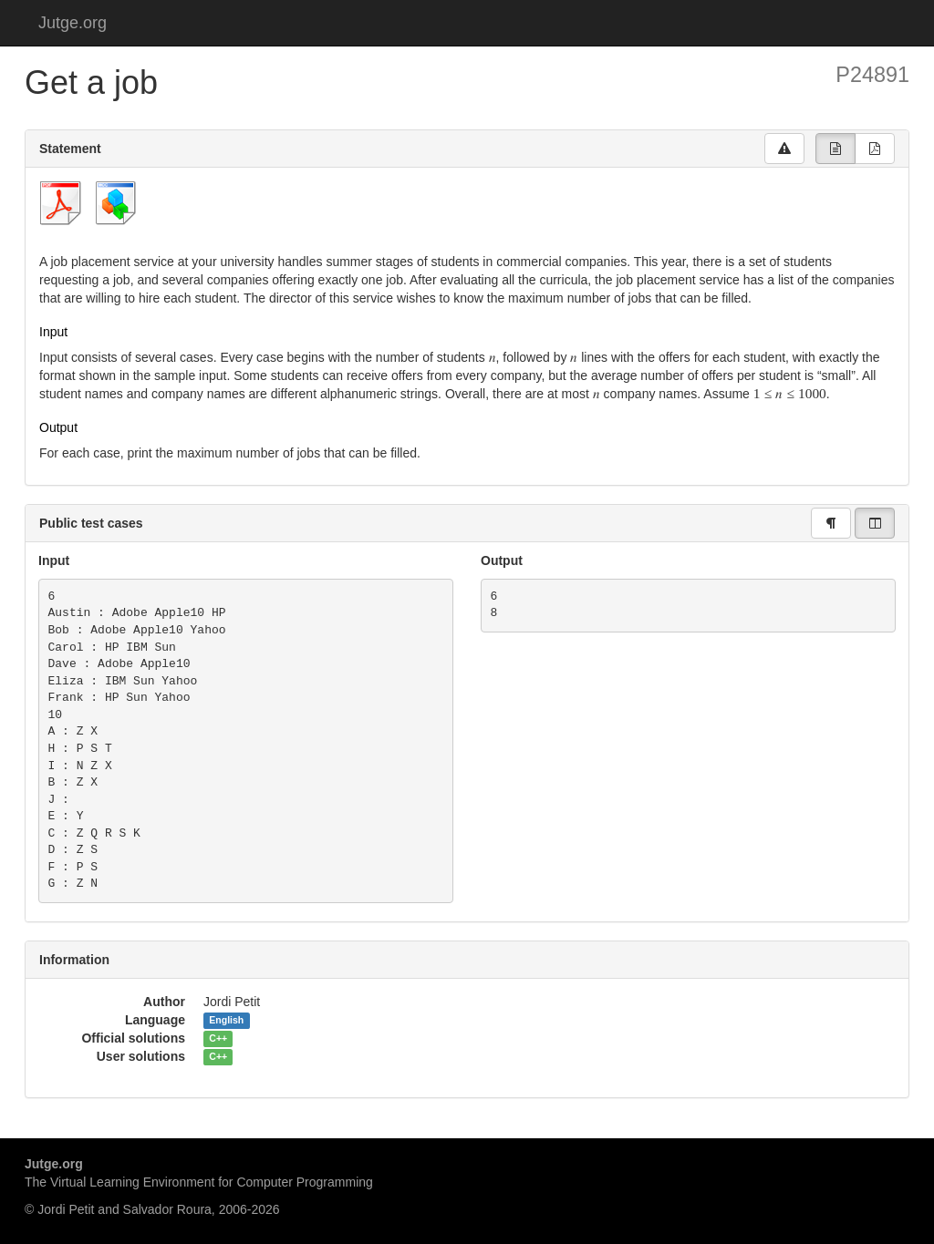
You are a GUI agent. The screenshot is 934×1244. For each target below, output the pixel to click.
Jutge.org (72, 23)
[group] (835, 148)
